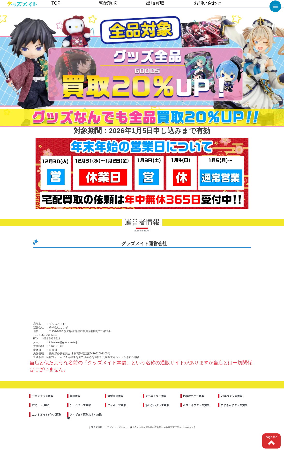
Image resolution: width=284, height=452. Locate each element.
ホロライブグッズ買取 (196, 405)
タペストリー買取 (155, 396)
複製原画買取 (115, 396)
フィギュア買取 (116, 405)
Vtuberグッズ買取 (232, 396)
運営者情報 (97, 427)
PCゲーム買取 (40, 405)
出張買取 (155, 3)
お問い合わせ (207, 3)
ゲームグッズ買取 (80, 405)
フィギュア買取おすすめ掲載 (84, 416)
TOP (55, 3)
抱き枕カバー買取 (193, 396)
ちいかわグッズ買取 (157, 405)
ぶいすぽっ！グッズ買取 (46, 414)
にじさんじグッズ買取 (234, 405)
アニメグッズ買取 (42, 396)
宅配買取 (108, 3)
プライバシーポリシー (116, 427)
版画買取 (75, 396)
